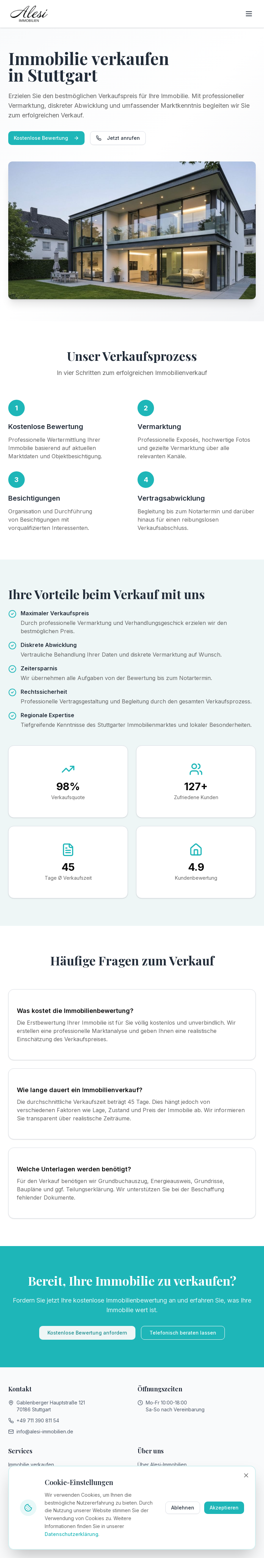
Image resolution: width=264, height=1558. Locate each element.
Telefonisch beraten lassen (183, 1333)
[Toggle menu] (249, 14)
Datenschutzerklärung (71, 1534)
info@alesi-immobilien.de (44, 1431)
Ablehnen (182, 1507)
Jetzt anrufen (118, 138)
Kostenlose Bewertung (46, 138)
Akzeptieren (224, 1507)
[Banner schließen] (246, 1475)
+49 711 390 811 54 (37, 1420)
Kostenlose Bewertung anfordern (87, 1333)
